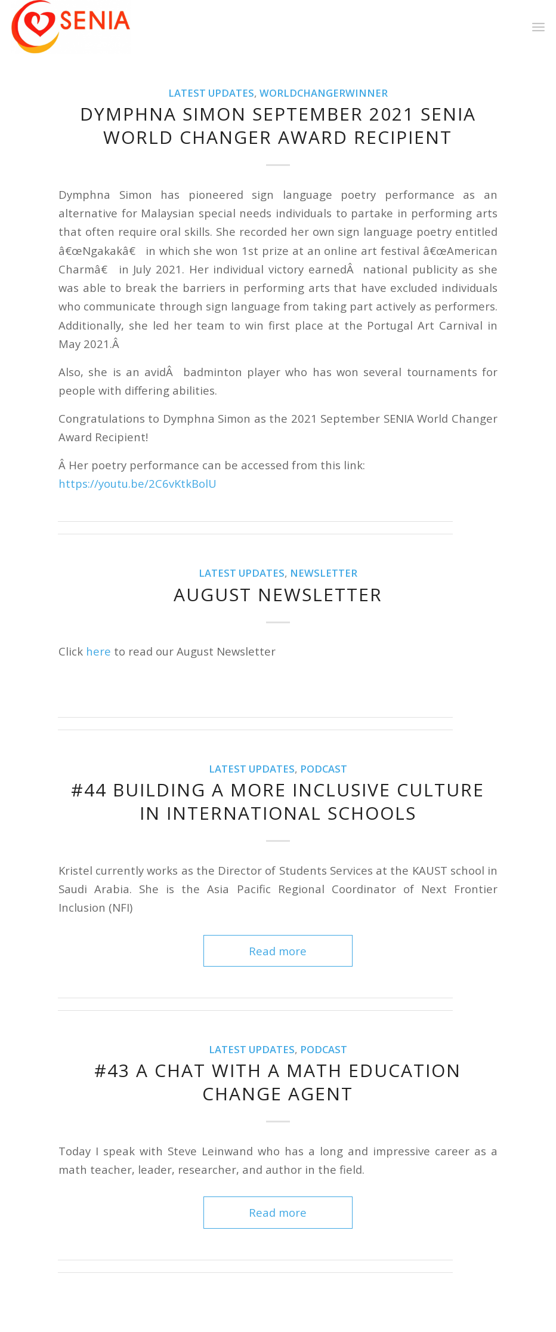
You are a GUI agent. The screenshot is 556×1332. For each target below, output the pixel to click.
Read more (278, 950)
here (98, 651)
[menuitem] (538, 27)
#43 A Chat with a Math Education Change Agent (277, 1082)
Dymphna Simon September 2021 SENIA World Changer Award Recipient (278, 125)
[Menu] (538, 27)
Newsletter (323, 573)
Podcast (323, 769)
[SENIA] (71, 27)
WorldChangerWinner (324, 93)
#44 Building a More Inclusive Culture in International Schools (277, 801)
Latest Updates (211, 93)
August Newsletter (278, 594)
